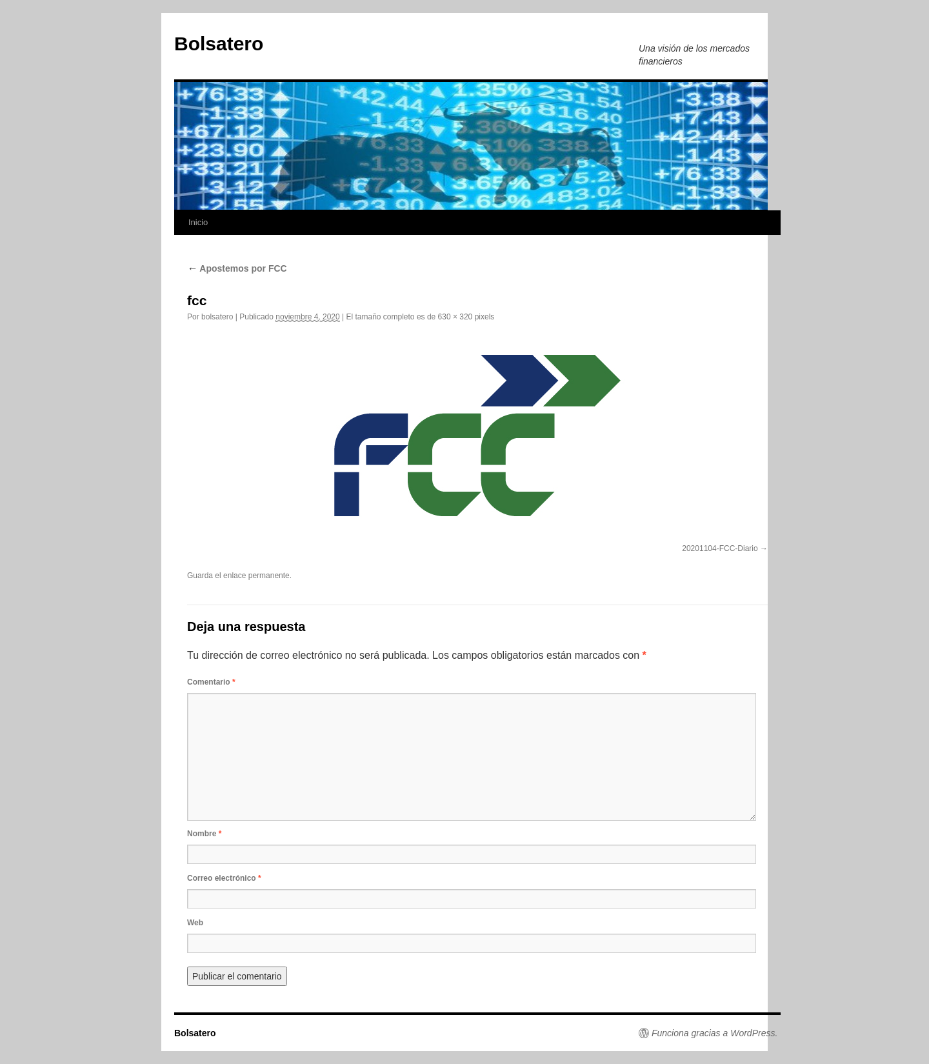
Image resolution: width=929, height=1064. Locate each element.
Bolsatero (218, 43)
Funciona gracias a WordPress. (714, 1033)
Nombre (204, 833)
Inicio (198, 222)
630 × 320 (455, 316)
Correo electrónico (224, 878)
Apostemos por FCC (237, 268)
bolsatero (217, 316)
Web (195, 922)
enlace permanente (256, 575)
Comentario (211, 682)
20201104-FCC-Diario (719, 548)
